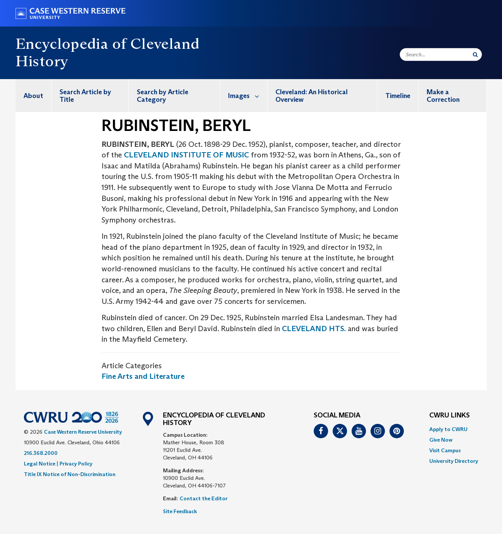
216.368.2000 (41, 453)
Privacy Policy (75, 463)
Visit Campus (445, 450)
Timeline (397, 96)
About (33, 96)
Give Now (440, 439)
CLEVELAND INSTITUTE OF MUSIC (186, 154)
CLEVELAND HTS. (314, 328)
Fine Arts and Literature (143, 376)
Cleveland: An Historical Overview (311, 96)
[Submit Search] (475, 54)
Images (247, 95)
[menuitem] (34, 95)
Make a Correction (443, 96)
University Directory (453, 461)
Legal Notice (39, 463)
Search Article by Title (85, 96)
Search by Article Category (162, 96)
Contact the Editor (204, 498)
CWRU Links (449, 415)
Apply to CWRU (448, 429)
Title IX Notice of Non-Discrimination (70, 474)
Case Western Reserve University (83, 431)
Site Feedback (180, 511)
